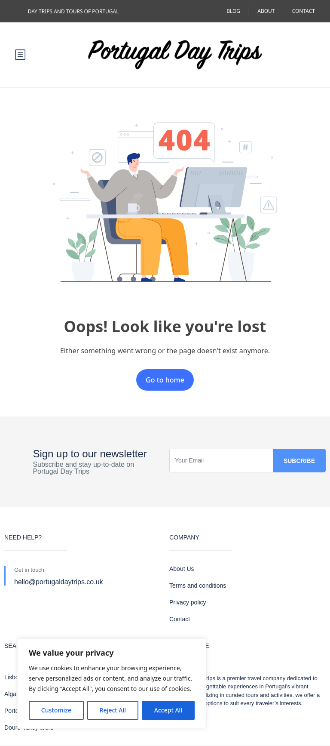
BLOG (233, 11)
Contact (179, 619)
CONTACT (303, 11)
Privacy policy (187, 602)
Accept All (168, 710)
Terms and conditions (197, 585)
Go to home (165, 380)
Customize (56, 710)
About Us (181, 568)
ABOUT (266, 11)
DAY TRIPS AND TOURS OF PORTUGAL (73, 11)
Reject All (113, 710)
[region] (111, 683)
